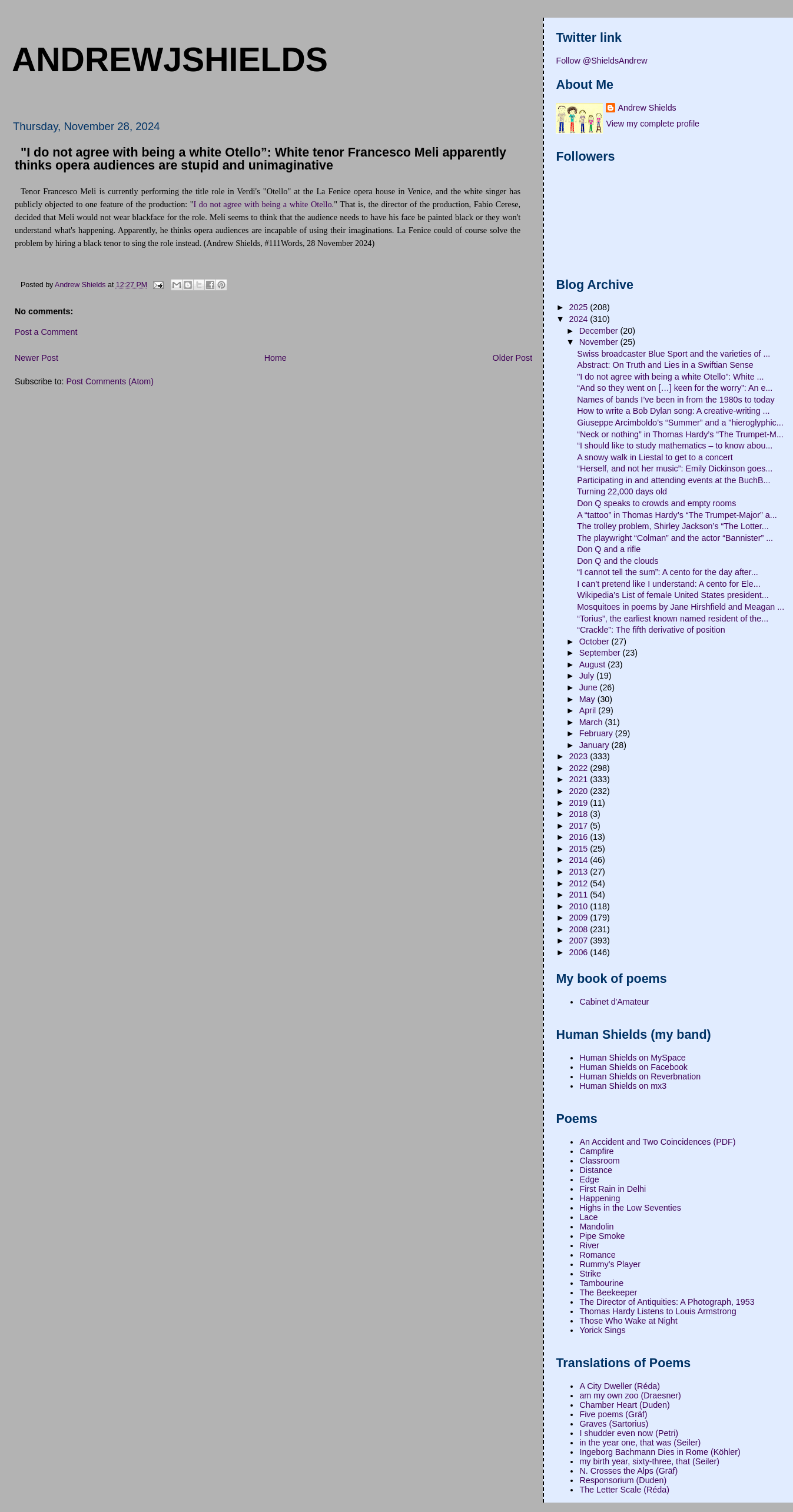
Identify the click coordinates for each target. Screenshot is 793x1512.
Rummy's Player (610, 1264)
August (593, 664)
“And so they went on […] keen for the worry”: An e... (674, 388)
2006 (579, 952)
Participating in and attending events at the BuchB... (673, 480)
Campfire (596, 1151)
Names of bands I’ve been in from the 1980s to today (675, 399)
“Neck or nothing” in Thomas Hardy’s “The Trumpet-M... (680, 434)
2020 (579, 791)
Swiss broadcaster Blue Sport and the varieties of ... (673, 353)
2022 (579, 768)
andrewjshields (170, 59)
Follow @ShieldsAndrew (601, 60)
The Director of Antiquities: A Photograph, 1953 (666, 1302)
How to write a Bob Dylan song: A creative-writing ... (673, 411)
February (597, 733)
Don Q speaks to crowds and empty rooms (656, 503)
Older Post (513, 358)
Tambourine (601, 1283)
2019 (579, 802)
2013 (579, 871)
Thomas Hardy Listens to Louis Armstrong (657, 1311)
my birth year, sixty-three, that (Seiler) (649, 1461)
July (587, 675)
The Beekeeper (608, 1292)
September (601, 652)
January (595, 745)
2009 (579, 917)
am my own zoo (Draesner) (630, 1395)
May (588, 699)
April (589, 710)
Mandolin (596, 1226)
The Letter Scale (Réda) (624, 1489)
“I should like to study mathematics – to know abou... (674, 445)
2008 (579, 929)
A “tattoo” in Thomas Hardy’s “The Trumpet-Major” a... (677, 515)
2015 (579, 848)
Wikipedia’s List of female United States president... (673, 595)
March (592, 722)
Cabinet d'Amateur (614, 1001)
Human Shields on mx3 (622, 1086)
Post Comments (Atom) (110, 381)
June (589, 687)
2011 (579, 894)
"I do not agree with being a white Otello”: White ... (670, 376)
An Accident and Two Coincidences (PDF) (657, 1142)
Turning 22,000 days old (622, 491)
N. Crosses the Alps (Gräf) (628, 1471)
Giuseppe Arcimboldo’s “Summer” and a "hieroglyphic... (680, 422)
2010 (579, 906)
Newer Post (36, 358)
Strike (590, 1273)
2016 (579, 837)
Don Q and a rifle (609, 549)
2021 (579, 779)
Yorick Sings (602, 1330)
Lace (588, 1217)
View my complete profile (652, 123)
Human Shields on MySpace (632, 1057)
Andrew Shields (647, 107)
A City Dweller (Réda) (619, 1386)
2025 (579, 307)
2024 (579, 319)
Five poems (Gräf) (613, 1414)
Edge (589, 1179)
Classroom (599, 1160)
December (600, 330)
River (589, 1245)
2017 (579, 825)
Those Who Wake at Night (628, 1320)
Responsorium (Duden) (622, 1480)
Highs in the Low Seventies (630, 1207)
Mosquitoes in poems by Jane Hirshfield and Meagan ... (680, 607)
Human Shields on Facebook (633, 1067)
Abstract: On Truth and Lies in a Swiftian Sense (665, 365)
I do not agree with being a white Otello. (264, 204)
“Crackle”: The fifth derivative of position (651, 629)
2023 (579, 756)
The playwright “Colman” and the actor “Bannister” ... (675, 538)
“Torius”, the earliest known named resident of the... (672, 618)
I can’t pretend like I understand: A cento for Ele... (669, 584)
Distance (595, 1170)
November (600, 342)
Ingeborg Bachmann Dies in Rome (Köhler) (659, 1452)
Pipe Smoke (602, 1236)
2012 (579, 883)
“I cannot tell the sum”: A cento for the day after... (667, 572)
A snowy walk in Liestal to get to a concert (655, 457)
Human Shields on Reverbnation (640, 1076)
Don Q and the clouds (617, 561)
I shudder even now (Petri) (628, 1433)
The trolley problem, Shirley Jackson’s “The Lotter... (673, 526)
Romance (597, 1255)
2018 (579, 814)
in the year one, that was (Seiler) (640, 1442)
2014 (579, 860)
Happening (599, 1198)
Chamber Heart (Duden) (624, 1405)
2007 (579, 940)
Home (275, 358)
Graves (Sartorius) (613, 1423)
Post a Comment (46, 332)
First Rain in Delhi (612, 1189)
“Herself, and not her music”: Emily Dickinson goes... (674, 468)
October (595, 641)
